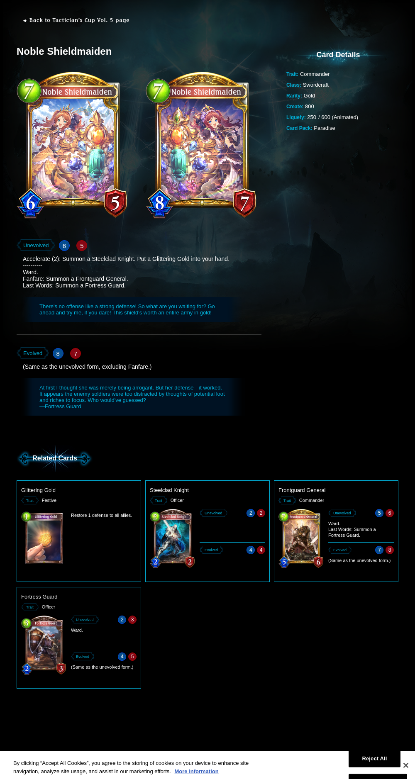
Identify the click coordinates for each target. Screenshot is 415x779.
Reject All (374, 762)
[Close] (406, 769)
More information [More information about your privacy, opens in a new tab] (196, 775)
